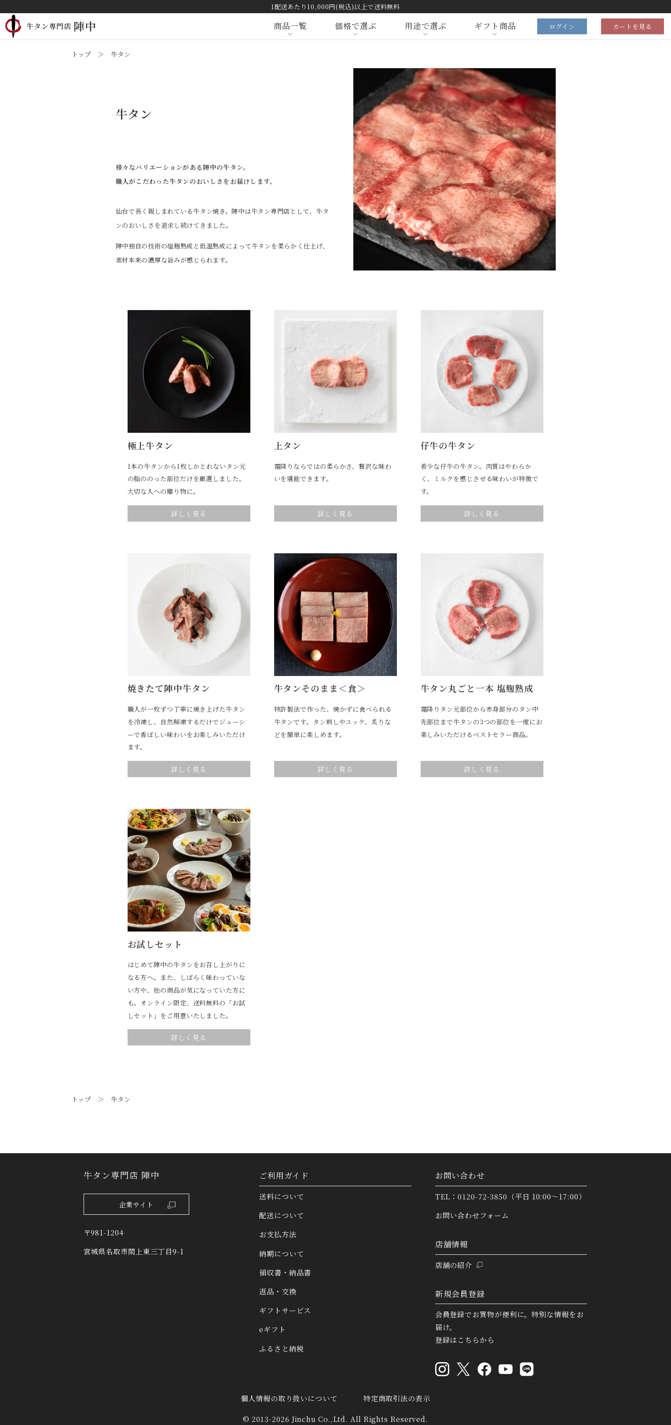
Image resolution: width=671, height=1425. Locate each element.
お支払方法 (278, 1234)
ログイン (562, 26)
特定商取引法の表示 (396, 1398)
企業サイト (149, 1204)
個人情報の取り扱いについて (289, 1398)
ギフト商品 (495, 25)
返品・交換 (278, 1291)
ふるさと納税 (281, 1348)
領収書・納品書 (285, 1272)
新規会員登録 (460, 1293)
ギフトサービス (285, 1310)
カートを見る (632, 26)
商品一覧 (290, 25)
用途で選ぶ (426, 25)
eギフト (272, 1329)
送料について (281, 1196)
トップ (82, 53)
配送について (281, 1215)
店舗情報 (452, 1244)
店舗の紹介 (454, 1265)
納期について (281, 1253)
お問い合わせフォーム (472, 1215)
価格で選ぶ (356, 25)
